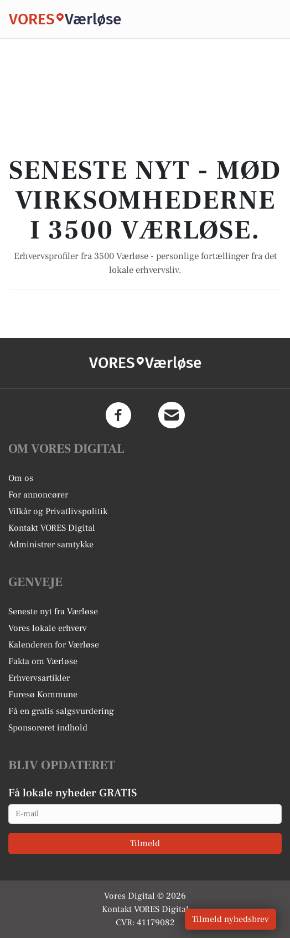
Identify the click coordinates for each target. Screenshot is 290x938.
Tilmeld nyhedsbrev (230, 919)
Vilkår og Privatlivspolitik (57, 511)
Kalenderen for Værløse (53, 644)
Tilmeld (145, 843)
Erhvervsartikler (39, 677)
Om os (20, 478)
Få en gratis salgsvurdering (61, 711)
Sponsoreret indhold (47, 727)
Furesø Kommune (42, 694)
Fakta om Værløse (42, 661)
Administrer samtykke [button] (51, 544)
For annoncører (38, 494)
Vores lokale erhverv (47, 628)
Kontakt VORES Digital (51, 527)
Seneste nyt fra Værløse (53, 611)
